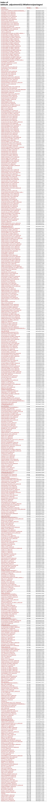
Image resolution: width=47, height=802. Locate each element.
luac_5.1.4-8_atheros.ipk (6, 429)
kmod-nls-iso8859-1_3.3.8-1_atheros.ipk (10, 141)
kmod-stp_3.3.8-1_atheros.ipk (7, 26)
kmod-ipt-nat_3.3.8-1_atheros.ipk (8, 530)
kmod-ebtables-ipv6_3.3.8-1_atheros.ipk (10, 135)
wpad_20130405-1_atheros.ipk (8, 795)
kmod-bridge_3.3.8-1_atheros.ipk (8, 17)
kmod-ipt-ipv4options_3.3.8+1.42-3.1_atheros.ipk (11, 82)
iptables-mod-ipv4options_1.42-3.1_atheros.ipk (11, 266)
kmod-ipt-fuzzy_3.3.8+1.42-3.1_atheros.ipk (10, 114)
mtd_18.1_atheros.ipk (6, 514)
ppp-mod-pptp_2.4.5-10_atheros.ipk (9, 606)
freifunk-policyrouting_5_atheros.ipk (9, 207)
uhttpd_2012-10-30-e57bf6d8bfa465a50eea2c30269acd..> (9, 625)
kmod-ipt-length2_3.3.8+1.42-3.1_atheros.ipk (11, 209)
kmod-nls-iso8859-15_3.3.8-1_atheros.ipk (10, 148)
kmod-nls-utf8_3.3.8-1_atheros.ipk (8, 74)
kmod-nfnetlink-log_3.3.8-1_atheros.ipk (9, 360)
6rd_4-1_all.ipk (4, 300)
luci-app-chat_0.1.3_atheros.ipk (8, 280)
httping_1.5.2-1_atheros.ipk (7, 598)
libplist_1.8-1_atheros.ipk (6, 603)
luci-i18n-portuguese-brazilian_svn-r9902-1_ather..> (12, 59)
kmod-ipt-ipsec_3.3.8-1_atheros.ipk (8, 269)
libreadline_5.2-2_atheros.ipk (7, 761)
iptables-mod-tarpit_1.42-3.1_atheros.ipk (10, 171)
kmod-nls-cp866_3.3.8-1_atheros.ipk (9, 158)
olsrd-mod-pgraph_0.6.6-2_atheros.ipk (9, 297)
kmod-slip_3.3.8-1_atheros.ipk (7, 457)
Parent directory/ (4, 9)
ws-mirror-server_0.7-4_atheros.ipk (8, 510)
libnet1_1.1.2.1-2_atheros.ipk (7, 659)
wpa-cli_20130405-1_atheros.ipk (8, 632)
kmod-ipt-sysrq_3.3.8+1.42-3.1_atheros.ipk (10, 317)
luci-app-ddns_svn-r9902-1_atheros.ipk (9, 277)
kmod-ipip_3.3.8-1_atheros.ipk (7, 396)
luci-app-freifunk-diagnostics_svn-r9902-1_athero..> (12, 267)
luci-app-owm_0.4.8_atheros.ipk (8, 357)
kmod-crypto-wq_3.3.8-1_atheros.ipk (9, 71)
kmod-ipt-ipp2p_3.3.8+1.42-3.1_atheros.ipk (10, 365)
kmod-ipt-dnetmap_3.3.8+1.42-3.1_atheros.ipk (11, 399)
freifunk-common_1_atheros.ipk (8, 274)
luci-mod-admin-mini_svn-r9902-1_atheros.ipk (11, 620)
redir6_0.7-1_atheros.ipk (6, 556)
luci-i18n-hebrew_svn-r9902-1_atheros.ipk (10, 48)
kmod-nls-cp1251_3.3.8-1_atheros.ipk (9, 154)
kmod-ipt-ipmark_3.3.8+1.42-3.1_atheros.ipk (10, 90)
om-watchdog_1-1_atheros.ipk (7, 61)
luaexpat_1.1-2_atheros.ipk (7, 469)
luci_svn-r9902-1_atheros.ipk (7, 30)
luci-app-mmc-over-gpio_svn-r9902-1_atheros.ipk (12, 121)
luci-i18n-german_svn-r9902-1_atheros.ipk (10, 627)
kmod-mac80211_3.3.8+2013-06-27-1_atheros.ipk (12, 785)
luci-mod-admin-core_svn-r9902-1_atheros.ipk (11, 450)
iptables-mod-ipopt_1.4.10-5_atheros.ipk (10, 662)
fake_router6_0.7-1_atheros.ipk (8, 567)
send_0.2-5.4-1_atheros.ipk (7, 730)
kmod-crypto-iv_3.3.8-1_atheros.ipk (9, 312)
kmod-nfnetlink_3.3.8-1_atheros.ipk (8, 217)
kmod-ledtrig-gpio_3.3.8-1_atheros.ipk (9, 204)
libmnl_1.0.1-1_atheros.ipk (7, 438)
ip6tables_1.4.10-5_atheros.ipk (8, 698)
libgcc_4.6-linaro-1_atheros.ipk (8, 678)
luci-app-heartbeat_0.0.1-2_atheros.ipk (9, 110)
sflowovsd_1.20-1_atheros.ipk (7, 542)
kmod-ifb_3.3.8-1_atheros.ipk (7, 287)
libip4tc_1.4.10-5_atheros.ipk (7, 522)
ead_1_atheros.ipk (5, 708)
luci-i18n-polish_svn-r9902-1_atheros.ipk (10, 38)
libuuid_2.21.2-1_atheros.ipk (7, 435)
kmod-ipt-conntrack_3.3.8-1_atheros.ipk (9, 688)
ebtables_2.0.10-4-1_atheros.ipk (8, 724)
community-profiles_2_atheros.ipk (8, 351)
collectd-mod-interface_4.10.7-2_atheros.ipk (10, 249)
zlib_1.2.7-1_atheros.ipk (6, 694)
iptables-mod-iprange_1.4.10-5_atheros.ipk (10, 308)
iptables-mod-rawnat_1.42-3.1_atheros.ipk (10, 262)
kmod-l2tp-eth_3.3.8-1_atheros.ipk (8, 272)
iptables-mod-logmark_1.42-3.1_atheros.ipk (10, 213)
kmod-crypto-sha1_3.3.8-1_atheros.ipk (9, 127)
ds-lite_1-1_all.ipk (5, 65)
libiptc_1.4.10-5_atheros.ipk (7, 109)
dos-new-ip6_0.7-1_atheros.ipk (8, 574)
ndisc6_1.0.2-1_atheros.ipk (7, 395)
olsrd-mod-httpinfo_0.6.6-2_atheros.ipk (9, 650)
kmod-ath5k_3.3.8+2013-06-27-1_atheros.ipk (11, 740)
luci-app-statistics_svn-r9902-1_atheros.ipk (10, 691)
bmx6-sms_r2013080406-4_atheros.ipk (9, 390)
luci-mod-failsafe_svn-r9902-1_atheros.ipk (10, 356)
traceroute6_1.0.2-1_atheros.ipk (8, 576)
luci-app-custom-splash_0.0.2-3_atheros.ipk (10, 315)
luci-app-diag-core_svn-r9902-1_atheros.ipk (10, 104)
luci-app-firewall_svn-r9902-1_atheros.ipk (10, 621)
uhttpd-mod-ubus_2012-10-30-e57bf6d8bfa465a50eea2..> (7, 472)
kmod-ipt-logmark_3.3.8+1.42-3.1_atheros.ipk (11, 187)
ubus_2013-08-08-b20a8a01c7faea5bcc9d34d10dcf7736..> (10, 332)
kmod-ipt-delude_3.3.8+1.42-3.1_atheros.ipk (10, 172)
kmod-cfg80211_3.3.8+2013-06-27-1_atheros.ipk (11, 755)
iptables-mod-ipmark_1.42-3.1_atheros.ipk (10, 248)
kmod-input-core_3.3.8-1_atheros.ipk (9, 595)
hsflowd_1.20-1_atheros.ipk (7, 666)
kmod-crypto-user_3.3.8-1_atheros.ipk (9, 495)
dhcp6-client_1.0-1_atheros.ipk (8, 583)
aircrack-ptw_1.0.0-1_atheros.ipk (8, 424)
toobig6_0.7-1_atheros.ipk (6, 551)
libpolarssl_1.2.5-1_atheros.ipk (7, 758)
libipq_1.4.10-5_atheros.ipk (7, 303)
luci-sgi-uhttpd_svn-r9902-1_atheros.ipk (9, 113)
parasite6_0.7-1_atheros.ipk (7, 573)
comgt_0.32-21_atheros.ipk (7, 623)
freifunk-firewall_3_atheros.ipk (7, 92)
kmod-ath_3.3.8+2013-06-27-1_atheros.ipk (10, 489)
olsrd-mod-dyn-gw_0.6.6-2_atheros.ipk (9, 337)
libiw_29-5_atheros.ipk (6, 539)
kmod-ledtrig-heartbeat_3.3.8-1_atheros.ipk (10, 112)
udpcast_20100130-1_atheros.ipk (8, 712)
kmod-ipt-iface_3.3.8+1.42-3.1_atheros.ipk (10, 93)
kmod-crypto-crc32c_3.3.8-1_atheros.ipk (10, 218)
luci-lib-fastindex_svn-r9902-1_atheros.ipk (10, 314)
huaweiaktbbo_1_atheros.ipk (7, 253)
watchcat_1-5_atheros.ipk (6, 166)
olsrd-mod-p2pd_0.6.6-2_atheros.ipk (9, 474)
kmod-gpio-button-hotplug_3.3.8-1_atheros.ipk (11, 310)
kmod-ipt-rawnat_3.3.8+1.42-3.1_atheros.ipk (10, 245)
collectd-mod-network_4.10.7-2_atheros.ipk (10, 585)
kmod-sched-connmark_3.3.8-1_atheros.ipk (10, 86)
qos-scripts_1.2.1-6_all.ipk (7, 421)
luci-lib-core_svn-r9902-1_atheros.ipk (9, 667)
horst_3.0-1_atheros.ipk (6, 656)
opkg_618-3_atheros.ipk (6, 716)
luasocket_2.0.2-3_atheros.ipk (7, 685)
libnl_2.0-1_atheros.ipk (6, 766)
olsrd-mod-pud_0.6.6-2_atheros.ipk (8, 713)
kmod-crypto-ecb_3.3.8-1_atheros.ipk (9, 134)
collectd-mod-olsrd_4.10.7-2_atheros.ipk (10, 367)
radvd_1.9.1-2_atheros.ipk (7, 680)
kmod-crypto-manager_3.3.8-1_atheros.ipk (10, 527)
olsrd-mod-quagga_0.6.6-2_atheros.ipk (9, 419)
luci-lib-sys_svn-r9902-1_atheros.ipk (9, 610)
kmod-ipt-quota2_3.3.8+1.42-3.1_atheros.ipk (10, 256)
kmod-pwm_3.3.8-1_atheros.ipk (8, 349)
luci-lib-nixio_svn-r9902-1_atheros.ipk (9, 670)
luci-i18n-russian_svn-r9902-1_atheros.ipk (10, 55)
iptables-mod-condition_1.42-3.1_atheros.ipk (11, 175)
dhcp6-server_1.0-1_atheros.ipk (8, 588)
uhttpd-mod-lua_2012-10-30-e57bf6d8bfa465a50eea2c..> (7, 404)
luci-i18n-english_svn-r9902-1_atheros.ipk (10, 40)
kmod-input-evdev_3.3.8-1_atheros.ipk (9, 417)
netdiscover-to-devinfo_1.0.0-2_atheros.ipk (10, 78)
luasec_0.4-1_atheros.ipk (6, 545)
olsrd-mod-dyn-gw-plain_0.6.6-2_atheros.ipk (10, 259)
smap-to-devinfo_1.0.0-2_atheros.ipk (9, 199)
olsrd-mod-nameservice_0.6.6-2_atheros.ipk (10, 532)
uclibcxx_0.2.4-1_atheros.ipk (7, 726)
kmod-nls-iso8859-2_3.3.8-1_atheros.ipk (10, 161)
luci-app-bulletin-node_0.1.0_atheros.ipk (10, 612)
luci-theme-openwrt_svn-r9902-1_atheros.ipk (11, 449)
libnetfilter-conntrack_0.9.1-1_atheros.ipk (10, 645)
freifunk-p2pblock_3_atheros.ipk (8, 102)
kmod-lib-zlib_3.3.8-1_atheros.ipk (8, 13)
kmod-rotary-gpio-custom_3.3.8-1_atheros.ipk (11, 142)
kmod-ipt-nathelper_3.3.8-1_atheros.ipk (9, 459)
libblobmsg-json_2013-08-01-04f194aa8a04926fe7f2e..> (13, 328)
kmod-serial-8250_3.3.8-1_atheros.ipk (9, 22)
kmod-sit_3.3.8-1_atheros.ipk (7, 462)
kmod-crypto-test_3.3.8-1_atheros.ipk (9, 541)
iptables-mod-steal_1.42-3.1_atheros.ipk (10, 128)
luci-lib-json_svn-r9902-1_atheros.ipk (9, 324)
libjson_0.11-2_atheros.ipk (7, 107)
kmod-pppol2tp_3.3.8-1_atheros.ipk (9, 502)
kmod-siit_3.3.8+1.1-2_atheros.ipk (8, 364)
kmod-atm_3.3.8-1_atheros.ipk (7, 652)
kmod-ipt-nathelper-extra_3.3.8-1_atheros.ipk (11, 702)
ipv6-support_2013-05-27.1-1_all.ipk (9, 62)
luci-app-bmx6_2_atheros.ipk (7, 750)
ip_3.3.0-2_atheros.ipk (6, 748)
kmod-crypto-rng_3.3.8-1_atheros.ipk (9, 190)
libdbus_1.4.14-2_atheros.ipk (7, 762)
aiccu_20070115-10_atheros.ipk (8, 653)
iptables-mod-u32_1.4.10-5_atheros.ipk (9, 294)
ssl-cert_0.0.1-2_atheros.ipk (7, 75)
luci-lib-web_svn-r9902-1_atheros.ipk (9, 727)
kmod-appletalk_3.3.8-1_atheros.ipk (9, 613)
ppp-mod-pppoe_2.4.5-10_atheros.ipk (9, 497)
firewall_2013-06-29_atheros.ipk (8, 706)
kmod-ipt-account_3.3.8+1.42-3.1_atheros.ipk (11, 445)
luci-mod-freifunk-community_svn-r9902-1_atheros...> (12, 33)
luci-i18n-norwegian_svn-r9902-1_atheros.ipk (11, 45)
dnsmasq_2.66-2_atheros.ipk (7, 745)
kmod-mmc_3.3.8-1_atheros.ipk (8, 709)
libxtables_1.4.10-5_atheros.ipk (8, 525)
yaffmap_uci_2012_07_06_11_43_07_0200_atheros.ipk (13, 509)
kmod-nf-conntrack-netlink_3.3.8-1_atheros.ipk (11, 479)
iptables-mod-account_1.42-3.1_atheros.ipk (10, 236)
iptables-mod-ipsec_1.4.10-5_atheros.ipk (10, 432)
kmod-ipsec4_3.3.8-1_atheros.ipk (8, 535)
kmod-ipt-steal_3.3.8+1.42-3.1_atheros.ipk (10, 76)
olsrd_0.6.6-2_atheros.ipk (6, 768)
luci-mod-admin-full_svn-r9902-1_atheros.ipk (11, 744)
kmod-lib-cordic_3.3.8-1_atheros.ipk (9, 81)
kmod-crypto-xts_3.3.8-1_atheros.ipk (9, 433)
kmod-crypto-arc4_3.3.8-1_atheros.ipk (9, 79)
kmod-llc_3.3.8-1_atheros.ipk (7, 20)
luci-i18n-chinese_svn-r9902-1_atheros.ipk (10, 44)
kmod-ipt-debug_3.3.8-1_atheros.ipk (9, 68)
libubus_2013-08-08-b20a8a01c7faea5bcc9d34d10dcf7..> (9, 570)
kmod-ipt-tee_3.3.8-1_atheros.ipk (8, 197)
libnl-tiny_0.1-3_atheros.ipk (7, 590)
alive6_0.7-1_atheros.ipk (6, 580)
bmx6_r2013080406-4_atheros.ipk (8, 775)
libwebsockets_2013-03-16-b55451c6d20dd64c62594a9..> (8, 720)
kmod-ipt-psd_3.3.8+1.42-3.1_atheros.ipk (10, 169)
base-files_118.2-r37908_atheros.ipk (9, 676)
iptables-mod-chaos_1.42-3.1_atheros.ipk (10, 157)
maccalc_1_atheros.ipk (6, 270)
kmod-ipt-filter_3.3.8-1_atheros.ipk (8, 482)
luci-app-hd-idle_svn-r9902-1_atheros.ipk (10, 138)
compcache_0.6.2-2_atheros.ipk (8, 329)
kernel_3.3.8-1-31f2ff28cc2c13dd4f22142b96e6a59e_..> (13, 10)
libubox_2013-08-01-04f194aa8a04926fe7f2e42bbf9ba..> (9, 593)
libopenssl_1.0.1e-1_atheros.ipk (8, 800)
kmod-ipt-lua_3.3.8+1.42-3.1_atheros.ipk (10, 731)
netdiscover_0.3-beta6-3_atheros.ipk (9, 773)
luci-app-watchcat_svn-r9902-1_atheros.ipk (10, 242)
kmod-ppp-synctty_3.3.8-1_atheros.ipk (9, 347)
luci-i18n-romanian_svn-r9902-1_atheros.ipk (10, 41)
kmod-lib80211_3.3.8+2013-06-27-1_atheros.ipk (11, 531)
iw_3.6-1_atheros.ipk (5, 692)
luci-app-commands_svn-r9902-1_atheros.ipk (11, 414)
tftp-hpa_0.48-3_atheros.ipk (7, 524)
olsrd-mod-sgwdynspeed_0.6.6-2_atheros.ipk (11, 353)
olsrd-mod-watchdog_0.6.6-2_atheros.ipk (10, 179)
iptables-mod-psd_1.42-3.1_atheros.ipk (9, 216)
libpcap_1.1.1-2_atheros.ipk (7, 742)
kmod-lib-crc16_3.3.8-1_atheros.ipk (9, 106)
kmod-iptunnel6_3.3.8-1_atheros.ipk (9, 152)
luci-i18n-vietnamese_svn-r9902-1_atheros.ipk (11, 57)
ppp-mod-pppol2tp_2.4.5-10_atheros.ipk (10, 354)
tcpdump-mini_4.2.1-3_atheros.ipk (8, 776)
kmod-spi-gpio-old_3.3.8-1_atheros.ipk (9, 206)
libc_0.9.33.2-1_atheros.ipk (7, 789)
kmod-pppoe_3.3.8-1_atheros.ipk (8, 425)
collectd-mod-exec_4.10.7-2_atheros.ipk (10, 481)
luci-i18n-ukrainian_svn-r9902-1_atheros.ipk (10, 52)
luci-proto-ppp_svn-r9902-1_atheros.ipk (9, 344)
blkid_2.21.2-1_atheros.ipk (7, 578)
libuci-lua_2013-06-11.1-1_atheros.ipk (9, 443)
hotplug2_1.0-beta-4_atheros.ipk (8, 605)
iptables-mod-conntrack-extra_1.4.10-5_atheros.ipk (12, 518)
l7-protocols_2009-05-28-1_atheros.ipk (9, 710)
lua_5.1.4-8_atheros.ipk (6, 378)
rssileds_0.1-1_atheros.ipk (7, 321)
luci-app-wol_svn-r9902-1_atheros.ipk (9, 214)
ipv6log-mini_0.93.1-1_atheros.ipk (8, 734)
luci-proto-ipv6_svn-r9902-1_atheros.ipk (9, 319)
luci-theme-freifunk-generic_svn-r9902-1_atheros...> (12, 577)
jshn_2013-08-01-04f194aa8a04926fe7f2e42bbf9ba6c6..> (10, 407)
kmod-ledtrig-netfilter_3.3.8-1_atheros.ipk (10, 194)
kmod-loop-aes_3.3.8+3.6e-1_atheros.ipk (10, 660)
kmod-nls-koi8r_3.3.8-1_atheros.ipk (9, 162)
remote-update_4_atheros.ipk (7, 252)
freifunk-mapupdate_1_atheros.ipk (8, 99)
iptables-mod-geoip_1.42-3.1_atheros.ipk (10, 311)
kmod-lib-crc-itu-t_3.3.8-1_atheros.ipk (9, 117)
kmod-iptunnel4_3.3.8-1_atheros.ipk (9, 151)
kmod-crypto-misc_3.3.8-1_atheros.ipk (9, 764)
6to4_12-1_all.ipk (5, 69)
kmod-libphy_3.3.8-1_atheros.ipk (8, 12)
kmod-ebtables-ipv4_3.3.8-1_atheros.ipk (10, 326)
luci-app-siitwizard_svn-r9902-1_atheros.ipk (10, 336)
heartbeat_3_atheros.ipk (6, 100)
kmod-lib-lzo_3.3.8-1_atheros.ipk (8, 281)
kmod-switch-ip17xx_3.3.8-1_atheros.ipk (10, 23)
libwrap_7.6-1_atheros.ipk (6, 534)
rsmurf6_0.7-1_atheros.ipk (7, 552)
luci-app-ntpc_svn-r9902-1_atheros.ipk (9, 145)
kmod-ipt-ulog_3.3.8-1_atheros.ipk (8, 295)
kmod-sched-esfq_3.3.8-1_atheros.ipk (9, 375)
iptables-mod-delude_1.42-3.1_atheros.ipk (10, 131)
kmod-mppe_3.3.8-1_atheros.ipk (8, 340)
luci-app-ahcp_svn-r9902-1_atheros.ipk (9, 350)
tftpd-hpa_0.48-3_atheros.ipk (7, 563)
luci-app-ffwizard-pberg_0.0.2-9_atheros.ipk (10, 671)
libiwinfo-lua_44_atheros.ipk (7, 447)
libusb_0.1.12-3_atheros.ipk (7, 520)
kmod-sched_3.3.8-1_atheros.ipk (8, 696)
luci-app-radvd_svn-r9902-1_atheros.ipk (9, 521)
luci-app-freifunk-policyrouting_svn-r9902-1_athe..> (12, 192)
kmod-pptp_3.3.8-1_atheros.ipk (8, 358)
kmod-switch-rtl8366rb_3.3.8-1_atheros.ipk (10, 397)
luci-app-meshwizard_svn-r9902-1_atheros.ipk (11, 371)
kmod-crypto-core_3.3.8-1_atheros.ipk (9, 463)
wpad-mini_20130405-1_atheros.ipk (9, 783)
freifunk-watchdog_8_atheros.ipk (8, 418)
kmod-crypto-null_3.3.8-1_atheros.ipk (9, 120)
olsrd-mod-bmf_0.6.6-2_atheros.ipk (8, 558)
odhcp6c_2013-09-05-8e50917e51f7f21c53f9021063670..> (9, 618)
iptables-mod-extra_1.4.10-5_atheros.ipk (10, 460)
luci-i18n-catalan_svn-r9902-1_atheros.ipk (10, 47)
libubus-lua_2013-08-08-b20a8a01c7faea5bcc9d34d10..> (8, 389)
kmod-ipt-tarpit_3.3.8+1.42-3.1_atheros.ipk (10, 257)
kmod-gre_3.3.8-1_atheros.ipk (7, 512)
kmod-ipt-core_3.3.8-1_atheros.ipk (8, 655)
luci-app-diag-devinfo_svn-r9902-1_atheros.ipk (11, 503)
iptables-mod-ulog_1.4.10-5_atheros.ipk (9, 284)
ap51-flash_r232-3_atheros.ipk (7, 616)
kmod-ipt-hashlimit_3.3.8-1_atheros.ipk (9, 380)
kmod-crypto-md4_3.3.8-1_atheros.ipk (9, 250)
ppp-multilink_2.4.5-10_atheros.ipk (8, 769)
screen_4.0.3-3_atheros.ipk (7, 778)
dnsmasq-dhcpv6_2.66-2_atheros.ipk (9, 757)
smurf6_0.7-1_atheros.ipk (6, 549)
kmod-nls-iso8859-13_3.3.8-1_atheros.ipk (10, 159)
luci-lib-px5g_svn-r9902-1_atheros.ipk (9, 669)
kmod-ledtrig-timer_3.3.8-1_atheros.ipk (9, 29)
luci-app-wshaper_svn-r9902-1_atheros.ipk (10, 165)
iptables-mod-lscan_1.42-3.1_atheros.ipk (10, 182)
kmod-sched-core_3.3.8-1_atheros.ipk (9, 687)
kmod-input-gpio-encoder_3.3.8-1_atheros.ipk (11, 235)
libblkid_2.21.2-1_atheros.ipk (7, 733)
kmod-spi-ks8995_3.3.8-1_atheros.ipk (9, 232)
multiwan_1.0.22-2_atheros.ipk (8, 467)
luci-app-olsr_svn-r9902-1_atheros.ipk (9, 663)
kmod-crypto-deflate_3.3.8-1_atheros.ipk (10, 126)
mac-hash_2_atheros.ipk (6, 64)
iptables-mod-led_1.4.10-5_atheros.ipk (9, 241)
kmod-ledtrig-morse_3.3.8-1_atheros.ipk (10, 203)
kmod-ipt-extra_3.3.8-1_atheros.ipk (8, 283)
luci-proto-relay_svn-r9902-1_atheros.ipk (10, 234)
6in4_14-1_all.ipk (5, 85)
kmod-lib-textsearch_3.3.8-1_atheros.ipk (10, 305)
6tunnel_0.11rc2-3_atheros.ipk (7, 452)
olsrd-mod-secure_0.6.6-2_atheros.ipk (9, 513)
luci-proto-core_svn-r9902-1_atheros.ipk (10, 211)
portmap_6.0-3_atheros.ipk (7, 453)
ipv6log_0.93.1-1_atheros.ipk (7, 799)
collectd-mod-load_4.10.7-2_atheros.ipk (9, 200)
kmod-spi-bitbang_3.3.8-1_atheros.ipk (9, 255)
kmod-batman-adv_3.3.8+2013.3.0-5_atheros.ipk (11, 741)
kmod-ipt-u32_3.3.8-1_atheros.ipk (8, 103)
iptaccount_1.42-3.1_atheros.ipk (8, 387)
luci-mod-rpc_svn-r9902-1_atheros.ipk (9, 307)
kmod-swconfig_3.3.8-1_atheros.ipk (9, 19)
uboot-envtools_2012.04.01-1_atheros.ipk (10, 507)
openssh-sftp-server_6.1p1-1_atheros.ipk (10, 631)
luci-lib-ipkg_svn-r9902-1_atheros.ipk (9, 149)
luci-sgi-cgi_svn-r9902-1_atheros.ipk (9, 95)
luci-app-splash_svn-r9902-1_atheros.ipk (10, 630)
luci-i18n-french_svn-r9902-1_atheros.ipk (10, 51)
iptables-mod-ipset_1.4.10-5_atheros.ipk (10, 415)
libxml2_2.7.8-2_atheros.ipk (7, 797)
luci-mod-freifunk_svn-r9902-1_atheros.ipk (10, 649)
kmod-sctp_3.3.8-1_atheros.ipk (8, 751)
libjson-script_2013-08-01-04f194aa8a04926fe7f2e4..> (13, 400)
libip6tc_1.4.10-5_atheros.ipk (7, 528)
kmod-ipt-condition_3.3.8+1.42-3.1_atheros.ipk (11, 243)
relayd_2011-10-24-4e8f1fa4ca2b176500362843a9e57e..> (9, 517)
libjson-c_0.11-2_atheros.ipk (7, 587)
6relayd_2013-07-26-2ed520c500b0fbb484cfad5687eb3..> (9, 647)
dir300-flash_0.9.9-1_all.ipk (7, 787)
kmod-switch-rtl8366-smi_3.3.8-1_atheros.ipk (11, 409)
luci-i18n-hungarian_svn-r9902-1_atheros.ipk (11, 37)
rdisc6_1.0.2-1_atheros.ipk (7, 436)
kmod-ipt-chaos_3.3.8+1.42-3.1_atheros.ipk (10, 231)
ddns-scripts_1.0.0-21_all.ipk (7, 440)
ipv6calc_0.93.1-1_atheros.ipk (7, 796)
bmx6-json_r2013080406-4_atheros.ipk (9, 442)
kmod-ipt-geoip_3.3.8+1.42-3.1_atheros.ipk (10, 276)
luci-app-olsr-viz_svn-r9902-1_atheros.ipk (10, 537)
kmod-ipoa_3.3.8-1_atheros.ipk (8, 446)
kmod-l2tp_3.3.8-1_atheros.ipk (7, 581)
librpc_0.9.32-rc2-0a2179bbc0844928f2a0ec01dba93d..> (9, 682)
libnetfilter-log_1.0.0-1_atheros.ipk (8, 428)
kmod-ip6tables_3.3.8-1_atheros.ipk (9, 673)
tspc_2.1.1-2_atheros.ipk (6, 674)
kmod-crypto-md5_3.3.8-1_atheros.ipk (9, 133)
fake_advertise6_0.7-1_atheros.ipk (8, 553)
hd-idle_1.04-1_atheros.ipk (7, 374)
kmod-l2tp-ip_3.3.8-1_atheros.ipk (8, 361)
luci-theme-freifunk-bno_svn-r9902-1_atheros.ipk (11, 602)
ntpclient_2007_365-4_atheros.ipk (8, 566)
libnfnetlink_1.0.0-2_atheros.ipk (8, 506)
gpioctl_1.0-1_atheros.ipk (6, 168)
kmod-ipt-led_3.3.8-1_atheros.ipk (8, 164)
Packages (3, 793)
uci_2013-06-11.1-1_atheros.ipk (8, 454)
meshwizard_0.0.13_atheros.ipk (8, 544)
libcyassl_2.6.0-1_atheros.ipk (7, 752)
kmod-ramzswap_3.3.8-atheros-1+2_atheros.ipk (11, 548)
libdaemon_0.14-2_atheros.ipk (7, 496)
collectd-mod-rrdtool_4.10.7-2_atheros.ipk (10, 505)
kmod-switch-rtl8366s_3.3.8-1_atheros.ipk (10, 368)
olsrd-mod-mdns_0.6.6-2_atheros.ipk (9, 488)
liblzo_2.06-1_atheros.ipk (6, 684)
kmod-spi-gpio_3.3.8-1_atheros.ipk (8, 263)
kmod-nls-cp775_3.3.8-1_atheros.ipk (9, 183)
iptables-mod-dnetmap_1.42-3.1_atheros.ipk (10, 286)
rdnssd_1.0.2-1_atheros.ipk (7, 464)
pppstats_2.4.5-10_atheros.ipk (7, 382)
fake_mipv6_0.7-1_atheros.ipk (7, 555)
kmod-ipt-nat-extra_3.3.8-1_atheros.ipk (9, 123)
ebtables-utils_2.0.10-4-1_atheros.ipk (9, 322)
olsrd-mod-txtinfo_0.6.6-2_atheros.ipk (9, 426)
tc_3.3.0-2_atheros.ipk (6, 754)
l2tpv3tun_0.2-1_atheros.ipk (7, 499)
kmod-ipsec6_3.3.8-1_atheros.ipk (8, 562)
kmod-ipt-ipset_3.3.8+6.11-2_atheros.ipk (10, 747)
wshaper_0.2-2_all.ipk (6, 189)
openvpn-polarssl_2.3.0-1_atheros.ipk (9, 780)
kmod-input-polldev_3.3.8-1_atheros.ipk (9, 178)
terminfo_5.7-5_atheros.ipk (7, 381)
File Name (3, 7)
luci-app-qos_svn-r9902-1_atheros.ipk (9, 229)
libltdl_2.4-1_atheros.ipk (6, 591)
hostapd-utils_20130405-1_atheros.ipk (9, 596)
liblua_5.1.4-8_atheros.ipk (6, 737)
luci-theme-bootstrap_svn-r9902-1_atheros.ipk (11, 571)
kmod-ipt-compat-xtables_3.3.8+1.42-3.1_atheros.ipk (12, 147)
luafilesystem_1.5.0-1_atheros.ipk (8, 392)
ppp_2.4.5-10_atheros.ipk (6, 759)
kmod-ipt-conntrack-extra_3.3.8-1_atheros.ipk (11, 483)
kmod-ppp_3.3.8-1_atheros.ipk (7, 634)
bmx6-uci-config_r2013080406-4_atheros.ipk (11, 492)
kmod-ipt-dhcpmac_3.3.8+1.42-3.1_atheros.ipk (11, 144)
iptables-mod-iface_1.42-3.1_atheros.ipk (10, 304)
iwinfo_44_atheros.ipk (6, 431)
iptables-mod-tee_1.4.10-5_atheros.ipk (9, 239)
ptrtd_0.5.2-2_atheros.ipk (6, 601)
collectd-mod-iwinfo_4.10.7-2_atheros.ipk (10, 291)
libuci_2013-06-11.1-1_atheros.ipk (8, 608)
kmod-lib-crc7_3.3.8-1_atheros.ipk (8, 83)
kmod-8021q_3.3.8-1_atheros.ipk (8, 14)
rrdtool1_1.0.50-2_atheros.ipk (7, 546)
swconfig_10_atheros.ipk (6, 466)
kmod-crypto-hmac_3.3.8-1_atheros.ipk (9, 196)
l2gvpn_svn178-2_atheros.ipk (7, 615)
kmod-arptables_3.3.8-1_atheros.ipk (9, 475)
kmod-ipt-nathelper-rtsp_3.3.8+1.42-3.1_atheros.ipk (12, 439)
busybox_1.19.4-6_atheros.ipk (7, 790)
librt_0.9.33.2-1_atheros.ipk (7, 385)
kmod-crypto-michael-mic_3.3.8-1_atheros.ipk (11, 137)
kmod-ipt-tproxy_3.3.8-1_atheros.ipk (9, 402)
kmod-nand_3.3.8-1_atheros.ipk (8, 644)
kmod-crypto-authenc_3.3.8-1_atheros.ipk (10, 339)
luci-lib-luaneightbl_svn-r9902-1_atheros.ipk (10, 260)
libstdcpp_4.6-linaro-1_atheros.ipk (8, 792)
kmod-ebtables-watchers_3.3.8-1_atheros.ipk (11, 372)
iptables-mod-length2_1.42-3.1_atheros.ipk (10, 265)
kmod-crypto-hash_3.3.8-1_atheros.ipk (9, 412)
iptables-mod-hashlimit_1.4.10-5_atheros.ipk (10, 384)
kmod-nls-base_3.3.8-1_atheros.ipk (9, 293)
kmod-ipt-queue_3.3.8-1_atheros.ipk (9, 342)
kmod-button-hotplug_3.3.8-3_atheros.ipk (10, 279)
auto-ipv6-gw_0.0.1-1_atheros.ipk (8, 288)
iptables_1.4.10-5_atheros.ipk (7, 689)
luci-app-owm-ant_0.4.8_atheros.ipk (9, 97)
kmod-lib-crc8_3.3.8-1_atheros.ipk (8, 72)
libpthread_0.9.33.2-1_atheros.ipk (8, 677)
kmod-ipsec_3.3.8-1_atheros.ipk (8, 664)
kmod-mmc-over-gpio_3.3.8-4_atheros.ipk (10, 343)
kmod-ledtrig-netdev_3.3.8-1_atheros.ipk (10, 24)
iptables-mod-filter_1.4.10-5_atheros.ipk (9, 599)
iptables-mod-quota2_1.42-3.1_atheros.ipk (10, 246)
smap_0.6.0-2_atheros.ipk (6, 635)
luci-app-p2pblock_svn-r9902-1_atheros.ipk (10, 224)
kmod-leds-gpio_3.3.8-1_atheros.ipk (9, 16)
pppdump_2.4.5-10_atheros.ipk (8, 637)
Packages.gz (4, 701)
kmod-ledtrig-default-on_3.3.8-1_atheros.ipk (10, 27)
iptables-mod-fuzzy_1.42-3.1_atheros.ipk (10, 193)
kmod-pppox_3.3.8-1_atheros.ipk (8, 140)
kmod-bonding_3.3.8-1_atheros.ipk (8, 705)
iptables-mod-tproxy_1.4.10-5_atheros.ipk (10, 298)
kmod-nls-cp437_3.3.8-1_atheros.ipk (9, 180)
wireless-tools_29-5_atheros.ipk (8, 639)
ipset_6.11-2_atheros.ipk (6, 717)
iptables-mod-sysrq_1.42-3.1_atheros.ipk (10, 130)
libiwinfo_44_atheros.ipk (6, 641)
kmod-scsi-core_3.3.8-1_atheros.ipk (9, 728)
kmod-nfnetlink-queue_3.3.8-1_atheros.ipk (10, 370)
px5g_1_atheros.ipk (5, 657)
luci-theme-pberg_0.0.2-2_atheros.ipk (9, 470)
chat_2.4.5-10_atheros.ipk (6, 500)
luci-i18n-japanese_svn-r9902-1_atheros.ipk (10, 58)
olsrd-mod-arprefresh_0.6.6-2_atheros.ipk (10, 210)
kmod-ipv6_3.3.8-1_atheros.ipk (8, 779)
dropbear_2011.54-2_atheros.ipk (8, 738)
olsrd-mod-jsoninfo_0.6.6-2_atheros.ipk (9, 565)
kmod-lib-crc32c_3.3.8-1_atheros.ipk (9, 88)
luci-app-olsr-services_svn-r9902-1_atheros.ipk (11, 202)
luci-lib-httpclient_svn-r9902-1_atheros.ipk (10, 393)
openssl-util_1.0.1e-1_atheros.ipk (8, 782)
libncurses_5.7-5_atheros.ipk (7, 765)
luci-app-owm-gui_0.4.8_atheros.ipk (9, 119)
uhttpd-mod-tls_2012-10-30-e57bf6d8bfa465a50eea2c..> (7, 226)
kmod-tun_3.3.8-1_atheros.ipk (7, 493)
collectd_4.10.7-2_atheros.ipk (7, 721)
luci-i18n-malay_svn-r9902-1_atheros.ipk (10, 34)
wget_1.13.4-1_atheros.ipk (7, 772)
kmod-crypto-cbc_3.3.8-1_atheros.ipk (9, 186)
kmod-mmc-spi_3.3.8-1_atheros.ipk (9, 422)
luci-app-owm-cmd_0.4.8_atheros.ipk (9, 67)
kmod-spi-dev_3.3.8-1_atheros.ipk (8, 335)
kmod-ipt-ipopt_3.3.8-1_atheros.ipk (8, 485)
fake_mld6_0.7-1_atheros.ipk (7, 560)
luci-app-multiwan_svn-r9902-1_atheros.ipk (10, 363)
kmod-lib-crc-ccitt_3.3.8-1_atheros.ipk (9, 116)
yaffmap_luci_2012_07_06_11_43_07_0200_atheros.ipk (13, 89)
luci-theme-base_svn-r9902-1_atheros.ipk (10, 642)
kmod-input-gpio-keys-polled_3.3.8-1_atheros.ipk (11, 238)
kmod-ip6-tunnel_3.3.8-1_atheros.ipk (9, 486)
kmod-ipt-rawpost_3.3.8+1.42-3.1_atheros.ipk (11, 124)
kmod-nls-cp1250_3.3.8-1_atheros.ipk (9, 173)
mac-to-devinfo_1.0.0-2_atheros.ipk (9, 325)
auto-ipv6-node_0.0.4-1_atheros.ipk (9, 377)
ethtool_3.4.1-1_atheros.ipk (7, 735)
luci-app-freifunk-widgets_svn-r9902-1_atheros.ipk (12, 411)
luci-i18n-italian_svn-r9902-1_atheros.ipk (10, 43)
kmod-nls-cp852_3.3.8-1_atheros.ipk (9, 185)
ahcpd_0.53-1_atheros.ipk (6, 638)
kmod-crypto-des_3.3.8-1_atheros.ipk (9, 490)
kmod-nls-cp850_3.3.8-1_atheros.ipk (9, 176)
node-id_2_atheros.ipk (6, 31)
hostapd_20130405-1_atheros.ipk (8, 786)
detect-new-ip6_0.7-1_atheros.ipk (8, 559)
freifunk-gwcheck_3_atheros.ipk (8, 301)
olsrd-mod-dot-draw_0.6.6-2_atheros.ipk (10, 333)
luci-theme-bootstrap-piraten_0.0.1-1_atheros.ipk (11, 723)
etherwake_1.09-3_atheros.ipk (7, 408)
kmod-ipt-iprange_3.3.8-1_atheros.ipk (9, 96)
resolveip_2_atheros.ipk (6, 221)
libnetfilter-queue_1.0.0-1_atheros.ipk (9, 346)
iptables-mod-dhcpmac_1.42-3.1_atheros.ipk (11, 223)
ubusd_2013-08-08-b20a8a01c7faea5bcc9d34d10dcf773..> (9, 478)
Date (37, 7)
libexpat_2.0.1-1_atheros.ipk (7, 715)
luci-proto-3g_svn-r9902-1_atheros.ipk (9, 155)
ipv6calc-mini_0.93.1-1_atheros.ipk (8, 695)
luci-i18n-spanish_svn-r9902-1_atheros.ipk (10, 36)
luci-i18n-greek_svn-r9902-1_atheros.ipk (10, 54)
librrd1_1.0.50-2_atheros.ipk (7, 771)
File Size (29, 7)
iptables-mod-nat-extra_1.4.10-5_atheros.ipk (10, 318)
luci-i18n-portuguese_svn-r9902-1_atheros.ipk (11, 50)
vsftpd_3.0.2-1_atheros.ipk (7, 699)
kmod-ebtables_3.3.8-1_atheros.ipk (9, 609)
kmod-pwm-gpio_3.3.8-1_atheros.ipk (9, 220)
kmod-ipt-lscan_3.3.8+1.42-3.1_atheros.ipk (10, 228)
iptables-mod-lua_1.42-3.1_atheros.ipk (9, 273)
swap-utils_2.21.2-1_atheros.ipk (8, 628)
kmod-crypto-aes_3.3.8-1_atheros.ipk (9, 538)
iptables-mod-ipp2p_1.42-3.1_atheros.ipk (10, 290)
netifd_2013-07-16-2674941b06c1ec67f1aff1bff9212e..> (13, 703)
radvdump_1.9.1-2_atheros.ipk (7, 456)
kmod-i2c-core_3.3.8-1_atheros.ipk (8, 584)
